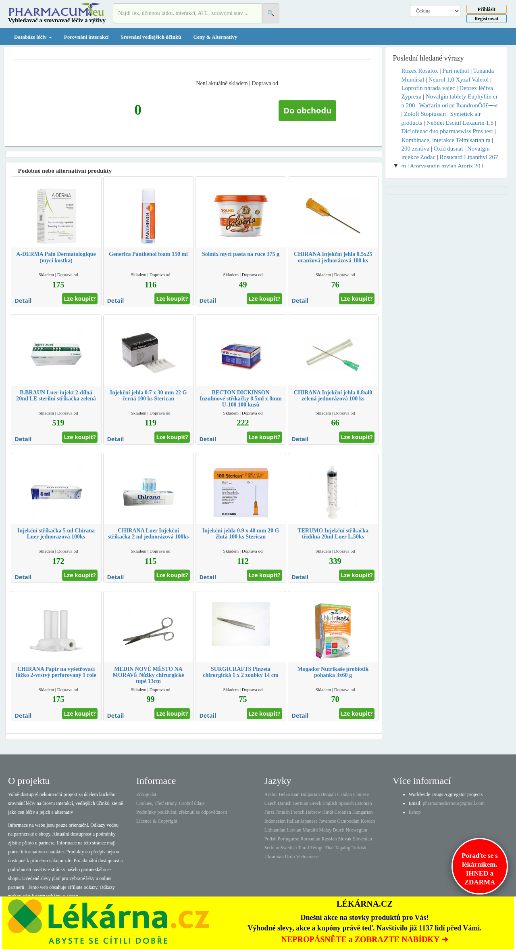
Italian (293, 821)
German (300, 803)
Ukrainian (274, 856)
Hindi (327, 812)
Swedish (289, 848)
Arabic (271, 794)
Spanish (346, 803)
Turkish (359, 848)
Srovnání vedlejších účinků (151, 37)
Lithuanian (274, 830)
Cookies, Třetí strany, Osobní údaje (170, 803)
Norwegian (356, 830)
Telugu (317, 848)
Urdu (290, 856)
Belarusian (289, 794)
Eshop (415, 812)
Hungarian (362, 812)
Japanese (309, 821)
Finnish (282, 812)
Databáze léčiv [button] (33, 37)
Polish (270, 839)
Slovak (345, 839)
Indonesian (275, 821)
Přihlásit (486, 9)
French (297, 812)
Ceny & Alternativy (215, 37)
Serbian (271, 848)
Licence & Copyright (156, 821)
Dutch (338, 830)
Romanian (310, 839)
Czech (270, 803)
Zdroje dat (146, 794)
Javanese (327, 821)
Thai (329, 848)
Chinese (361, 794)
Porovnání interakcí (86, 37)
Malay (325, 830)
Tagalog (342, 848)
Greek (315, 803)
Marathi (310, 830)
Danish (284, 803)
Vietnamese (307, 856)
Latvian (294, 830)
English (329, 803)
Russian (329, 839)
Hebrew (313, 812)
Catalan (344, 794)
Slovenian (362, 839)
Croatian (343, 812)
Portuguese (288, 839)
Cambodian (348, 821)
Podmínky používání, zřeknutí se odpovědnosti (181, 812)
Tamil (303, 848)
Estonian (363, 803)
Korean (368, 821)
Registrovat (486, 18)
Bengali (328, 794)
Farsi (269, 812)
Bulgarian (310, 794)
